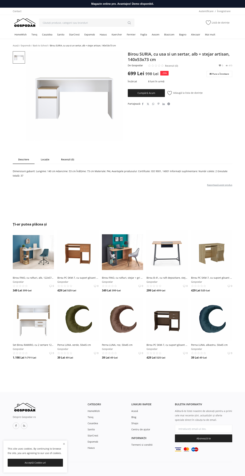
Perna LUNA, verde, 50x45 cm (74, 344)
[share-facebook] (142, 104)
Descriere (23, 159)
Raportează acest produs (219, 184)
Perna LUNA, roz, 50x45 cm (117, 344)
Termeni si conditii (142, 444)
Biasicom (169, 34)
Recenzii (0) (67, 159)
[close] (64, 443)
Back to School (40, 45)
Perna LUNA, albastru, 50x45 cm (209, 344)
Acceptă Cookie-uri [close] (35, 462)
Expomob (89, 34)
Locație (45, 159)
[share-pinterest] (158, 104)
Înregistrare (224, 11)
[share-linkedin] (163, 104)
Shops (134, 423)
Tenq (34, 34)
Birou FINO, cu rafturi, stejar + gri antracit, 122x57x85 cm (122, 277)
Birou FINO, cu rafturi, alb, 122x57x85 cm (33, 277)
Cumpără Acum (146, 93)
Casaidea (47, 34)
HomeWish (20, 34)
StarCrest (74, 34)
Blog (133, 417)
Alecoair (195, 34)
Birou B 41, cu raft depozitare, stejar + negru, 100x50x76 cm (167, 277)
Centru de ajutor (140, 429)
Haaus (103, 34)
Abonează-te (204, 438)
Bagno (182, 34)
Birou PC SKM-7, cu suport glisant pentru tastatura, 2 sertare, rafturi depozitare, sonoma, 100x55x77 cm (211, 277)
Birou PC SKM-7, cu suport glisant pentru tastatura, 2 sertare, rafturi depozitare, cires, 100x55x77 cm (78, 277)
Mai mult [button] (210, 34)
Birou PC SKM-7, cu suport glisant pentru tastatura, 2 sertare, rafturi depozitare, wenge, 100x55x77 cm (167, 344)
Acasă (16, 45)
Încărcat (132, 81)
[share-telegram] (168, 104)
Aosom (155, 34)
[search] (129, 23)
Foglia (143, 34)
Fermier (131, 34)
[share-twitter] (148, 104)
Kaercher (117, 34)
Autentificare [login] (206, 11)
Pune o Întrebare (219, 73)
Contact (17, 11)
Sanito (60, 34)
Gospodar (137, 65)
